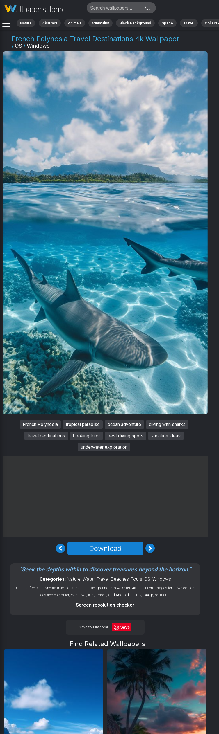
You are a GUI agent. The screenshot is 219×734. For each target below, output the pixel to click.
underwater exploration (104, 447)
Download (105, 548)
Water (89, 579)
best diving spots (125, 436)
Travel (189, 23)
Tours (136, 579)
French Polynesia (40, 424)
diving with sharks (167, 424)
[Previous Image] (60, 548)
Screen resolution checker (105, 605)
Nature (26, 23)
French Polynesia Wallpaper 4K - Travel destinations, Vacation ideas (34, 9)
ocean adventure (124, 424)
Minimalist (100, 23)
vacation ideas (166, 436)
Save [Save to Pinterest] (125, 627)
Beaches (120, 579)
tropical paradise (83, 424)
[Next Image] (150, 548)
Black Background (135, 23)
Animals (74, 23)
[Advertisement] (105, 496)
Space (167, 23)
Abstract (49, 23)
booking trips (86, 436)
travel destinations (46, 436)
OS (18, 46)
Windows (38, 46)
